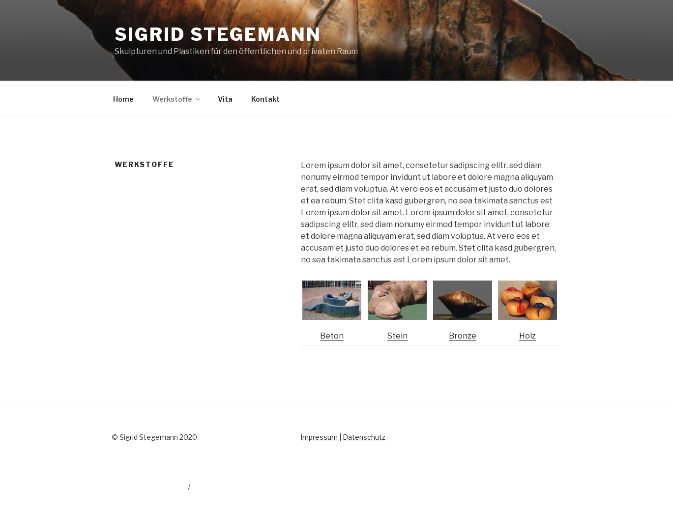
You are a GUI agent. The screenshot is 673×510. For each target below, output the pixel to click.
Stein (397, 335)
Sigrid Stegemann (218, 34)
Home (123, 99)
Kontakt (265, 99)
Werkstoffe (177, 99)
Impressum (319, 437)
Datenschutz (364, 437)
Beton (332, 335)
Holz (527, 335)
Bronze (462, 335)
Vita (225, 99)
